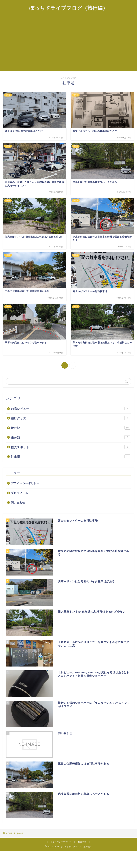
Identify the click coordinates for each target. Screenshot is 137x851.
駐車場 (70, 456)
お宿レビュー (70, 408)
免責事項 (82, 842)
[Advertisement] (68, 42)
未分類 (70, 437)
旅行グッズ (70, 418)
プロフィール (19, 493)
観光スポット (70, 447)
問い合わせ (18, 502)
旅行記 (70, 428)
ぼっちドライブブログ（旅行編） (68, 8)
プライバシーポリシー (25, 483)
